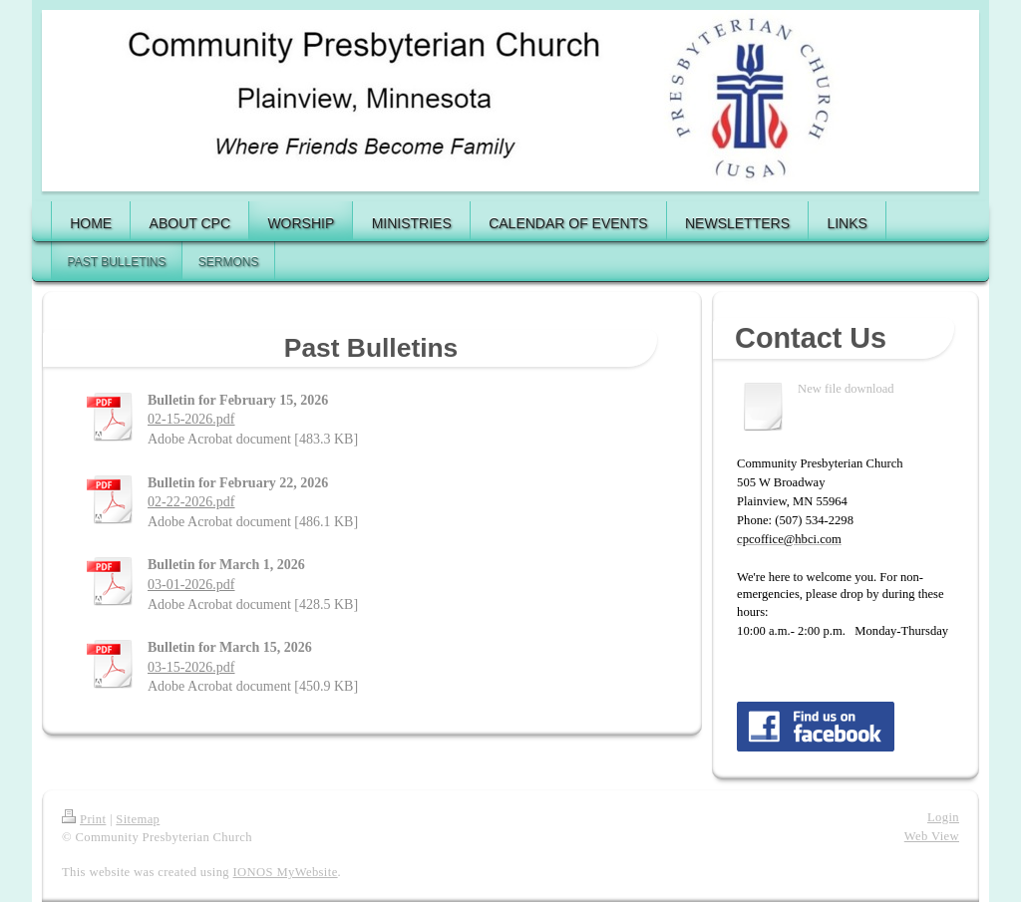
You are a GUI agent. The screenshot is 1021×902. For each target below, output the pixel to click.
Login (943, 817)
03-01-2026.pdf (191, 584)
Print (84, 819)
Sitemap (138, 819)
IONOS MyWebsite (285, 872)
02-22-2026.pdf (191, 501)
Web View (931, 836)
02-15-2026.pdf (191, 419)
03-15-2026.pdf (191, 667)
